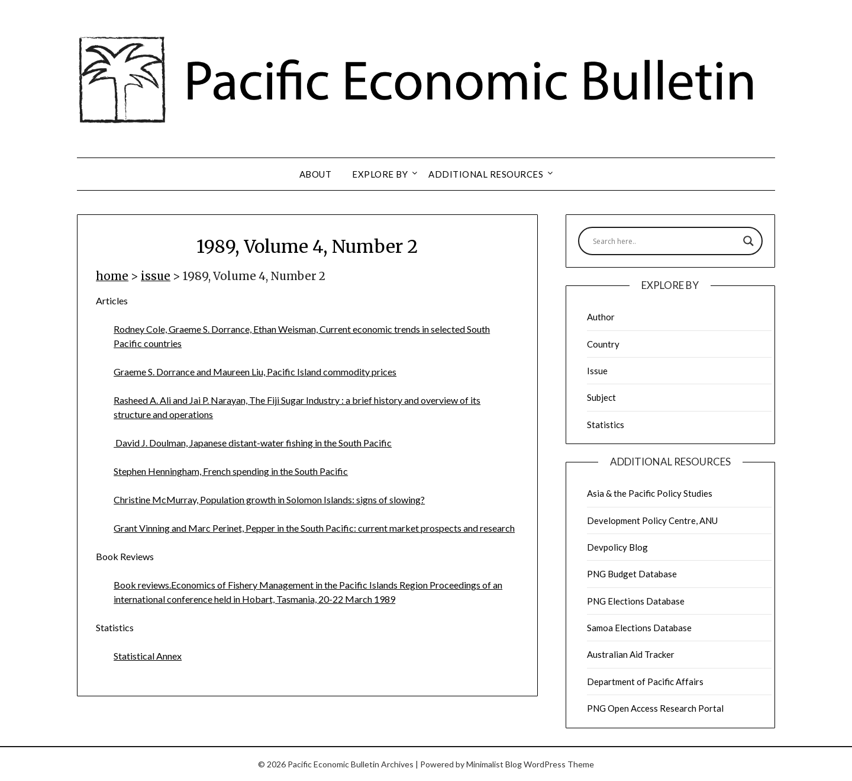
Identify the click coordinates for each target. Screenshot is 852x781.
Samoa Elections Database (639, 627)
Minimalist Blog (494, 764)
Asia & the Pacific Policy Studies (649, 493)
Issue (597, 370)
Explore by (380, 174)
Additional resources (485, 174)
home (112, 276)
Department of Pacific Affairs (645, 681)
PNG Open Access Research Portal (655, 708)
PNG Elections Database (636, 601)
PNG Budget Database (632, 573)
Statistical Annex (148, 655)
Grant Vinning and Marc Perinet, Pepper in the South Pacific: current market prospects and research (314, 527)
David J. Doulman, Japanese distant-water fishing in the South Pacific (253, 442)
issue (155, 276)
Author (601, 316)
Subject (601, 397)
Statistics (605, 424)
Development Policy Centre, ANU (652, 520)
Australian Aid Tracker (630, 654)
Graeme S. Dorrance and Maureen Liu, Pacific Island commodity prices (255, 371)
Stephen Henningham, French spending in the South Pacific (231, 471)
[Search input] (665, 241)
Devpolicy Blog (617, 547)
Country (603, 344)
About (315, 174)
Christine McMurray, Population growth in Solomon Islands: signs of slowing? (269, 499)
